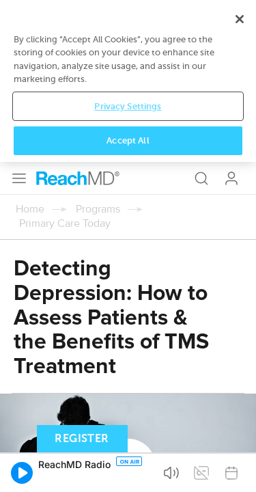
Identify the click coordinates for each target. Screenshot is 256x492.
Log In (231, 16)
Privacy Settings (127, 437)
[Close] (240, 349)
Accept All (127, 471)
